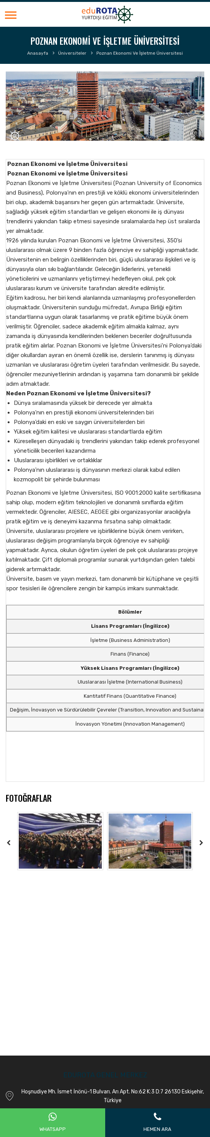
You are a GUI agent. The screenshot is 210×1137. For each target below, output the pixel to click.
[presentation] (9, 842)
